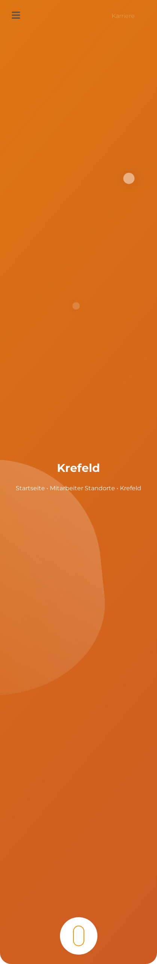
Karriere (123, 15)
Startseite (30, 488)
